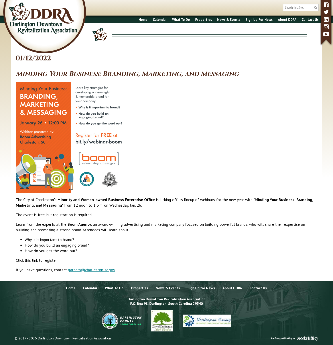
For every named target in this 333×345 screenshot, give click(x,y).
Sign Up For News (259, 19)
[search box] (301, 7)
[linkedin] (326, 19)
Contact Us (310, 19)
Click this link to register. (36, 260)
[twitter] (326, 12)
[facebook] (326, 4)
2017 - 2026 (27, 338)
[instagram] (326, 26)
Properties (203, 19)
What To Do (181, 19)
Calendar (160, 19)
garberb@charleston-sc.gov (91, 269)
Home (143, 19)
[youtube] (326, 34)
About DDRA (287, 19)
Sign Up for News (201, 288)
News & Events (228, 19)
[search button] (315, 7)
